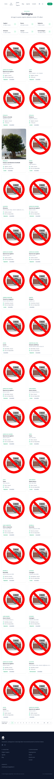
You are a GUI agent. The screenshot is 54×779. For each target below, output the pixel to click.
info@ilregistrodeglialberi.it (8, 767)
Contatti (34, 4)
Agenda (28, 4)
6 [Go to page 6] (26, 722)
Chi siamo (12, 4)
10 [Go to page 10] (37, 722)
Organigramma (32, 752)
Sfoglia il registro (18, 4)
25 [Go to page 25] (47, 722)
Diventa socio (32, 757)
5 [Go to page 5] (23, 722)
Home (5, 4)
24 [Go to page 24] (44, 722)
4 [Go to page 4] (20, 722)
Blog (23, 4)
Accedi (49, 4)
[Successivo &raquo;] (50, 722)
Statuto (30, 754)
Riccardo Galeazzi (48, 773)
